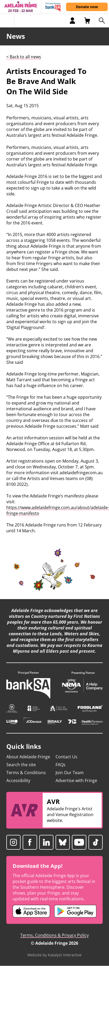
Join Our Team (70, 772)
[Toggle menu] (7, 20)
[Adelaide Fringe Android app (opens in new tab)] (75, 911)
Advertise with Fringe (76, 780)
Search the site (21, 765)
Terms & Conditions (26, 772)
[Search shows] (101, 20)
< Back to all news (23, 57)
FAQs (61, 765)
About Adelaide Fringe (28, 757)
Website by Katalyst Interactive (54, 954)
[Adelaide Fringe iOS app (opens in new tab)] (31, 911)
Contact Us (66, 757)
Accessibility (18, 780)
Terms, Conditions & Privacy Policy (54, 935)
